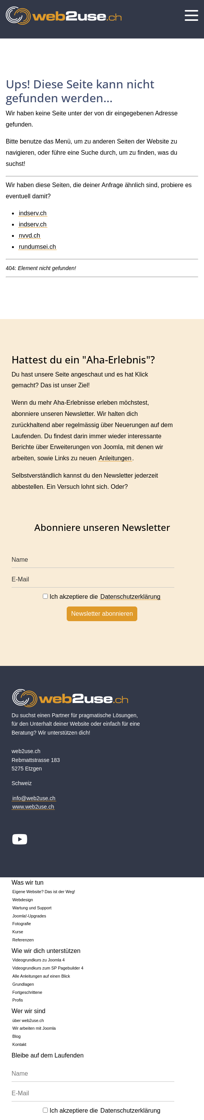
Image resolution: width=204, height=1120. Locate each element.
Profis (17, 1000)
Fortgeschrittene (27, 992)
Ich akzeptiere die (102, 596)
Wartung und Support (32, 907)
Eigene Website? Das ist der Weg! (43, 891)
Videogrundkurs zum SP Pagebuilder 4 (47, 968)
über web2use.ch (28, 1020)
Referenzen (23, 940)
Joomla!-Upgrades (29, 916)
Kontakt (19, 1044)
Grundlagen (23, 984)
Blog (16, 1036)
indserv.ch (33, 213)
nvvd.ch (29, 235)
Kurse (17, 931)
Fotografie (21, 923)
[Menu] (191, 15)
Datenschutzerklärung (130, 596)
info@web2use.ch (34, 798)
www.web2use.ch (33, 807)
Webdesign (22, 899)
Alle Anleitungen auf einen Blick (41, 976)
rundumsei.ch (37, 246)
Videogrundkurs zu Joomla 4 (38, 960)
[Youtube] (20, 840)
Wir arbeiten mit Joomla (34, 1028)
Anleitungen (115, 458)
